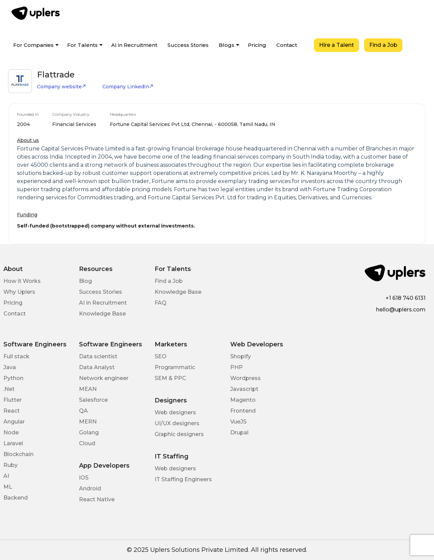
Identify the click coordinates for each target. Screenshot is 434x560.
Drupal (239, 432)
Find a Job (383, 45)
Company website (61, 87)
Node (11, 432)
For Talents (82, 45)
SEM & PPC (170, 378)
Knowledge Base (102, 313)
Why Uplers (19, 292)
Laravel (13, 443)
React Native (97, 499)
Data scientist (98, 356)
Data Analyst (97, 367)
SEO (160, 356)
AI (6, 476)
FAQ (160, 303)
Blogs (226, 45)
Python (13, 378)
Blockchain (18, 454)
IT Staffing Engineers (183, 479)
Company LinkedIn (128, 87)
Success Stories (188, 45)
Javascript (244, 389)
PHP (236, 367)
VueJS (238, 421)
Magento (243, 400)
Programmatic (175, 367)
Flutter (12, 400)
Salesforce (93, 400)
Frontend (243, 411)
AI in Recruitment (134, 45)
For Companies (33, 45)
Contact (286, 45)
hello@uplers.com (401, 309)
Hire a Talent (336, 45)
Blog (85, 281)
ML (7, 487)
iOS (83, 477)
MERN (88, 421)
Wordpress (245, 378)
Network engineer (104, 378)
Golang (89, 432)
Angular (14, 421)
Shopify (240, 356)
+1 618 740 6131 (406, 298)
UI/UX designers (177, 423)
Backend (15, 497)
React (11, 411)
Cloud (87, 443)
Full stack (16, 356)
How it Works (22, 281)
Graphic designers (179, 434)
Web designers (175, 412)
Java (9, 367)
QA (83, 411)
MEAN (88, 389)
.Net (9, 389)
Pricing (257, 45)
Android (90, 488)
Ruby (10, 465)
